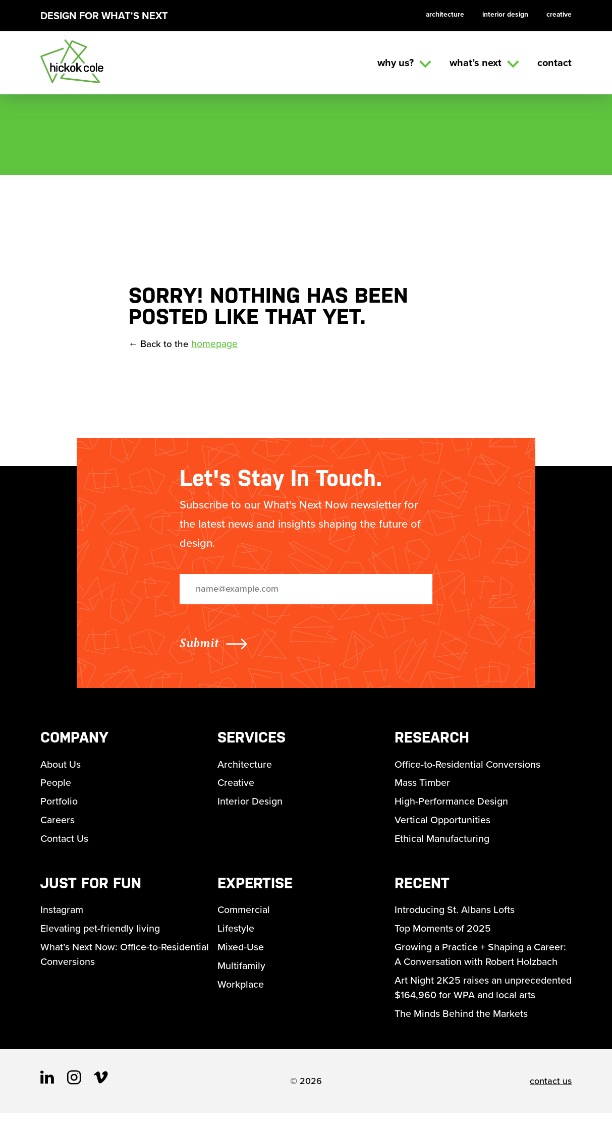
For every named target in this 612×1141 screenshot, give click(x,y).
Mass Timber (423, 788)
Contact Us (64, 846)
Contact (554, 62)
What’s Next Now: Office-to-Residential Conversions (125, 965)
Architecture (442, 14)
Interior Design (503, 14)
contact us (551, 1108)
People (56, 788)
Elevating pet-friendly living (101, 938)
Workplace (241, 995)
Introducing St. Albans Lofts (456, 919)
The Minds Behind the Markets (462, 1041)
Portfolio (59, 808)
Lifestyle (235, 938)
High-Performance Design (452, 808)
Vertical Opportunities (443, 827)
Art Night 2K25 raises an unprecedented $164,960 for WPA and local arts (480, 1007)
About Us (60, 769)
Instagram (62, 919)
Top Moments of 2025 (443, 938)
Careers (58, 827)
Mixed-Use (240, 957)
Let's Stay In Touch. (281, 483)
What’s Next (484, 62)
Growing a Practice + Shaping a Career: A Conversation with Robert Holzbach (483, 965)
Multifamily (241, 976)
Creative (558, 14)
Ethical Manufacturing (443, 846)
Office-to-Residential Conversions (468, 769)
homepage (215, 349)
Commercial (244, 919)
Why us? (404, 62)
